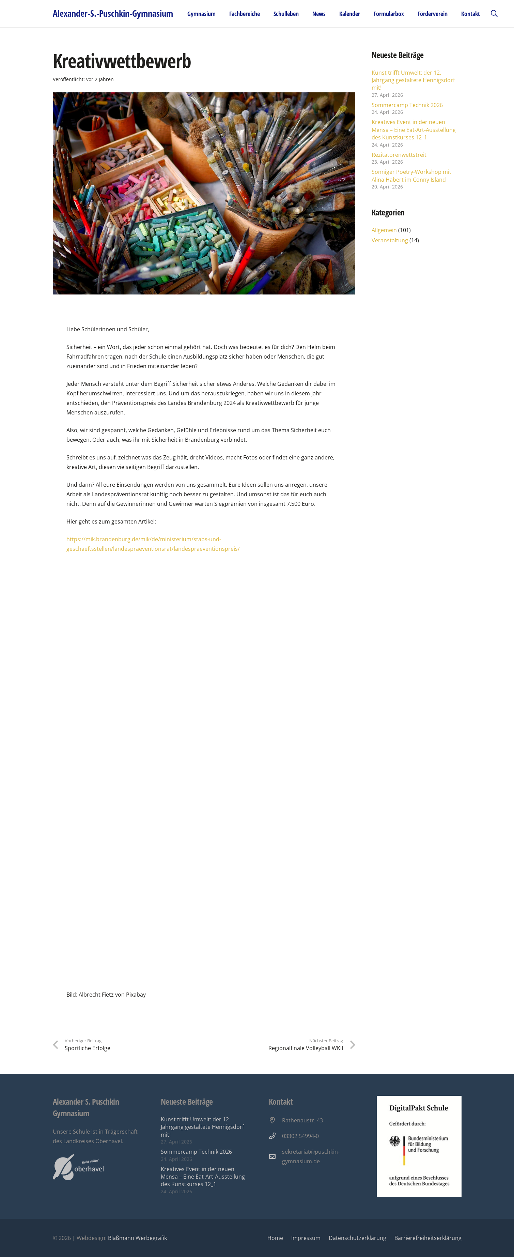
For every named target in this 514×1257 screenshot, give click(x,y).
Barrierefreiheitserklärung (428, 1238)
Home (275, 1238)
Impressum (306, 1238)
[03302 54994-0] (275, 1136)
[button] (494, 13)
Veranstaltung (390, 240)
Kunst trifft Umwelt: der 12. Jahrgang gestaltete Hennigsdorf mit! (413, 80)
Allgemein (384, 230)
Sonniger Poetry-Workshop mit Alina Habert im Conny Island (411, 175)
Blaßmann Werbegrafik (137, 1238)
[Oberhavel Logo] (78, 1167)
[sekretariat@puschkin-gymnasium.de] (275, 1156)
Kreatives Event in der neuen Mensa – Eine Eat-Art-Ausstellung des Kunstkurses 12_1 (414, 129)
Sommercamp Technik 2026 (407, 105)
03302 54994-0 (300, 1136)
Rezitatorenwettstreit (399, 154)
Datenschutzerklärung (357, 1238)
